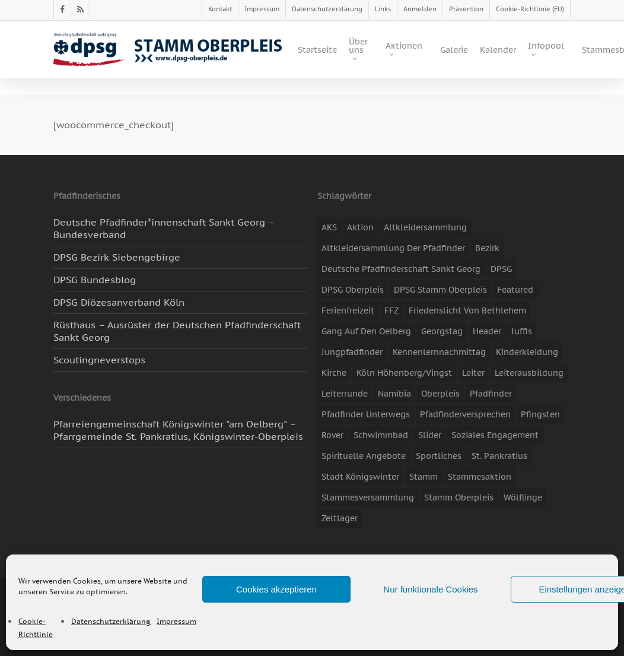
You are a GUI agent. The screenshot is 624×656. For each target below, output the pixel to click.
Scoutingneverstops (99, 360)
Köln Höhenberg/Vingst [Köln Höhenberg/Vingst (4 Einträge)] (404, 372)
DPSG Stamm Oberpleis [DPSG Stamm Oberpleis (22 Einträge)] (440, 289)
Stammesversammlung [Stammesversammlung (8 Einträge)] (367, 497)
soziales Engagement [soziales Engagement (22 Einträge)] (495, 435)
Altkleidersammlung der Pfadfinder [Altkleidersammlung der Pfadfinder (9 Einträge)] (393, 248)
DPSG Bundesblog (94, 280)
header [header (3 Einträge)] (487, 331)
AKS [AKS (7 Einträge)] (329, 227)
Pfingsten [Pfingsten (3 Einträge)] (540, 414)
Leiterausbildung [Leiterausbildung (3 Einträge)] (529, 372)
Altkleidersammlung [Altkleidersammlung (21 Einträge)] (425, 227)
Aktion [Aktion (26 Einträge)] (360, 227)
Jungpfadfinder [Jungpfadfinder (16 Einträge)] (352, 352)
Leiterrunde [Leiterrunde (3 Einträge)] (344, 393)
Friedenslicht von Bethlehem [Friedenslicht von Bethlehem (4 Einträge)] (467, 310)
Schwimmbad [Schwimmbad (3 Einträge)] (381, 435)
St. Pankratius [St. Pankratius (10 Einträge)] (499, 456)
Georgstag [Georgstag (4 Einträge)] (442, 331)
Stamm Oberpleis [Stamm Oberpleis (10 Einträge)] (459, 497)
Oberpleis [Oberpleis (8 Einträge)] (440, 393)
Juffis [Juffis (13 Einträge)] (521, 331)
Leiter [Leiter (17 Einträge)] (473, 372)
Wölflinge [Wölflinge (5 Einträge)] (523, 497)
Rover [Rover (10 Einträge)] (332, 435)
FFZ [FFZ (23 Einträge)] (391, 310)
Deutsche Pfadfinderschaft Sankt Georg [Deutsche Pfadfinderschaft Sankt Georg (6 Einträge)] (400, 269)
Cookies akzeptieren (276, 589)
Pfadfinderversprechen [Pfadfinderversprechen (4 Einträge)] (465, 414)
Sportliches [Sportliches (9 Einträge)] (438, 456)
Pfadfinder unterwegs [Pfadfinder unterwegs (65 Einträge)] (365, 414)
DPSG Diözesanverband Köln (118, 302)
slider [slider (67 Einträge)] (429, 435)
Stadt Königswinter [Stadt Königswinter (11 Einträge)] (360, 476)
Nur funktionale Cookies (430, 589)
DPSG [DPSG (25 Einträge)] (501, 269)
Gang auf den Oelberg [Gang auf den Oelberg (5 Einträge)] (366, 331)
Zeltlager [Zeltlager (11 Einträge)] (339, 518)
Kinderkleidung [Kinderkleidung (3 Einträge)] (527, 352)
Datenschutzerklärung (111, 621)
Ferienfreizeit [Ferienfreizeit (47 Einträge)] (347, 310)
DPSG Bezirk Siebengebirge (116, 257)
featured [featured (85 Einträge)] (515, 289)
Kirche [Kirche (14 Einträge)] (333, 372)
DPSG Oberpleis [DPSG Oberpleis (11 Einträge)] (352, 289)
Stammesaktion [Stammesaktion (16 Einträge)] (479, 476)
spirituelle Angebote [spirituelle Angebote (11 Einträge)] (363, 456)
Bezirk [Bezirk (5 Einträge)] (487, 248)
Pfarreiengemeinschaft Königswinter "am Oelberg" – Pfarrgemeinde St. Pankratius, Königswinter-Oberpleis (178, 430)
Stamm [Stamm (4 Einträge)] (423, 476)
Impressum (176, 621)
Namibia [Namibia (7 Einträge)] (394, 393)
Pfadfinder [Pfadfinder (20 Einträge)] (491, 393)
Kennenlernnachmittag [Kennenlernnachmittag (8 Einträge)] (439, 352)
